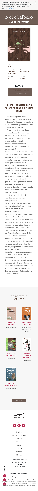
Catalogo (19, 432)
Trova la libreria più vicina (20, 90)
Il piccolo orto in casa (11, 355)
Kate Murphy (26, 361)
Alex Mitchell (11, 358)
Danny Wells (26, 327)
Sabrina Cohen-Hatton (27, 330)
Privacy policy (15, 477)
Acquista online (20, 94)
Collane (19, 451)
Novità (19, 455)
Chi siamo (19, 442)
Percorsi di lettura (19, 435)
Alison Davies (11, 388)
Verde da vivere (11, 324)
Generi (19, 438)
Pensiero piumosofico (11, 384)
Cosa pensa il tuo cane (27, 324)
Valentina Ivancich (20, 21)
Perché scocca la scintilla (27, 356)
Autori (19, 445)
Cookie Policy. (10, 4)
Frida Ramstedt (11, 327)
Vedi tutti (19, 400)
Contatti (19, 448)
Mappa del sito (23, 477)
